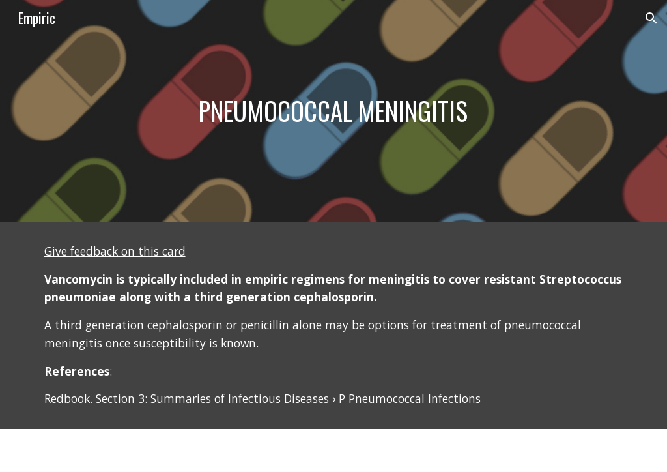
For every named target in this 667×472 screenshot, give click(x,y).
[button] (651, 18)
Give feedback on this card (115, 251)
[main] (333, 111)
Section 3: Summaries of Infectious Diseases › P (220, 398)
